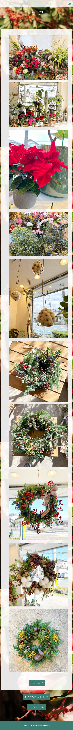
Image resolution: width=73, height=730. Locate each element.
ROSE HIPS (34, 725)
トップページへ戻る (37, 707)
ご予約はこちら (36, 683)
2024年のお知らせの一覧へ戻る (37, 697)
